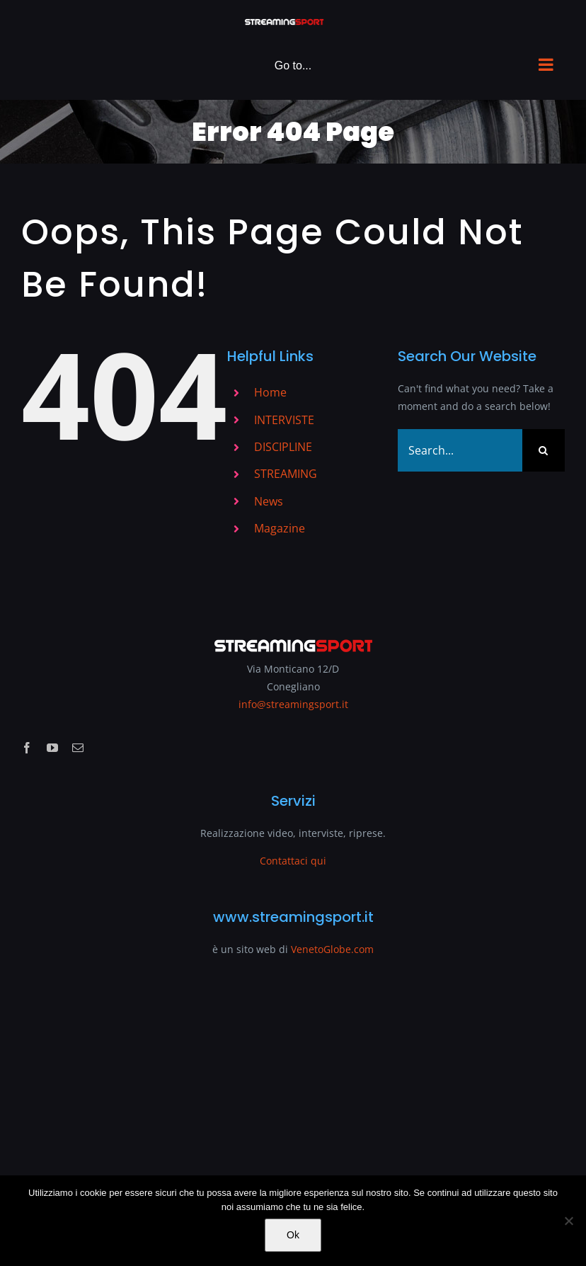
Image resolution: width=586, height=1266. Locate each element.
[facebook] (27, 747)
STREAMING (285, 473)
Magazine (279, 528)
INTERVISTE (284, 420)
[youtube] (52, 747)
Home (270, 392)
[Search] (543, 450)
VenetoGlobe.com (332, 949)
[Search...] (460, 450)
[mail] (78, 747)
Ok (293, 1235)
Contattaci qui (293, 860)
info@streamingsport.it (293, 704)
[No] (568, 1221)
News (268, 501)
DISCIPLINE (283, 447)
